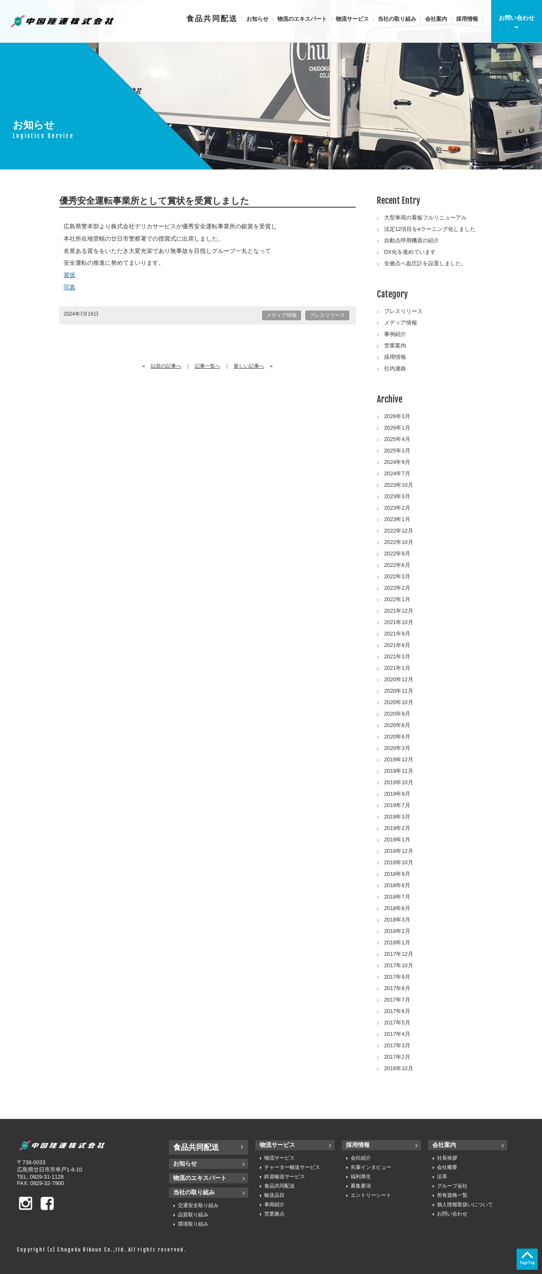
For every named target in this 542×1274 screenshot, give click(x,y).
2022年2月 (397, 588)
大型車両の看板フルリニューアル (425, 217)
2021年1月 (397, 668)
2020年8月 (397, 725)
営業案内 (395, 345)
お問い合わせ (452, 1214)
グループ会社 (452, 1186)
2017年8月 (397, 988)
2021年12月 (398, 611)
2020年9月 (397, 714)
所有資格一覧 (452, 1195)
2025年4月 (397, 439)
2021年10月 (398, 622)
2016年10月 (398, 1068)
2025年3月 (397, 450)
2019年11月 (398, 771)
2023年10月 (398, 485)
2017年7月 (397, 999)
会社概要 (447, 1167)
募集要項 (361, 1186)
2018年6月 (397, 908)
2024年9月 (397, 462)
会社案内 (436, 19)
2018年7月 (397, 897)
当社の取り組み (397, 19)
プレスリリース (327, 315)
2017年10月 (398, 965)
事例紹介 (395, 334)
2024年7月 (397, 473)
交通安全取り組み (198, 1205)
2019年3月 (397, 816)
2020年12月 (398, 679)
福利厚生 (361, 1177)
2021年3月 (397, 656)
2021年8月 (397, 645)
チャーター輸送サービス (292, 1167)
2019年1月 (397, 839)
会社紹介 (361, 1158)
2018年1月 (397, 942)
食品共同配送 (212, 18)
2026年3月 (397, 416)
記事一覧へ (207, 366)
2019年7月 (397, 805)
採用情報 (467, 19)
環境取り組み (193, 1224)
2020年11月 (398, 691)
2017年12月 (398, 954)
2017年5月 (397, 1022)
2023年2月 (397, 508)
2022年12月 (398, 530)
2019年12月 (398, 759)
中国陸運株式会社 (62, 21)
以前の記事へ (166, 366)
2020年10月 (398, 702)
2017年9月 (397, 977)
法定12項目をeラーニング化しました (430, 229)
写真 (69, 287)
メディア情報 (281, 315)
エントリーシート (371, 1195)
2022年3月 (397, 576)
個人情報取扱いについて (465, 1204)
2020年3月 (397, 748)
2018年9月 (397, 874)
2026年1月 (397, 428)
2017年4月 (397, 1034)
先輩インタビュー (371, 1167)
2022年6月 (397, 565)
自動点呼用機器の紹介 (411, 240)
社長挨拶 (447, 1158)
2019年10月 (398, 782)
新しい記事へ (249, 366)
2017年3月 (397, 1045)
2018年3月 (397, 919)
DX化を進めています (410, 252)
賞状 (69, 275)
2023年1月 (397, 519)
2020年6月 (397, 736)
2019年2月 (397, 828)
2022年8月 (397, 553)
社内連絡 (395, 368)
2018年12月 (398, 851)
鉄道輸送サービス (284, 1177)
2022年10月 (398, 542)
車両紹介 (274, 1204)
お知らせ (257, 19)
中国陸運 (63, 1145)
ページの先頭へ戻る (527, 1259)
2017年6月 (397, 1011)
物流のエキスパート (302, 19)
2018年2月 (397, 931)
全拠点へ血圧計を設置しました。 (425, 263)
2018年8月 (397, 885)
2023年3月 (397, 496)
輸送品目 (274, 1195)
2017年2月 (397, 1057)
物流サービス (352, 19)
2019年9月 (397, 794)
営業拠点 (274, 1214)
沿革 (442, 1177)
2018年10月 (398, 862)
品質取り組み (193, 1215)
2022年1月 (397, 599)
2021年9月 (397, 633)
